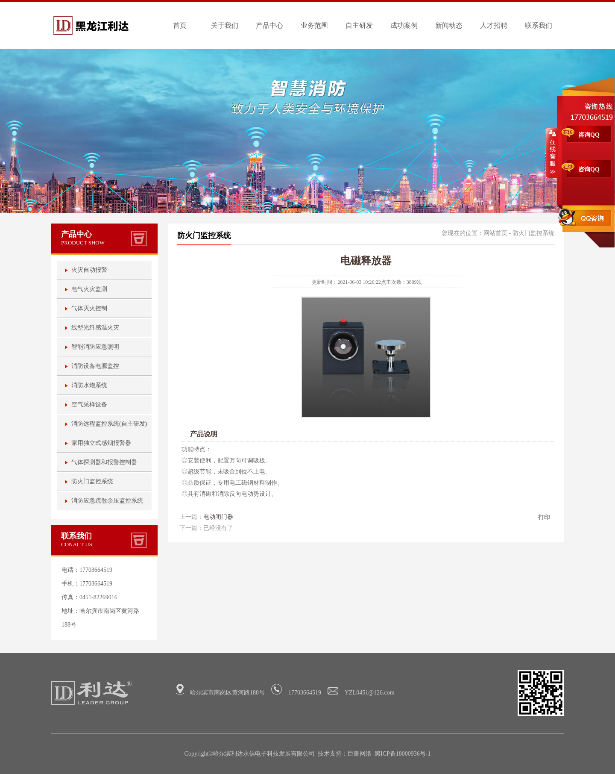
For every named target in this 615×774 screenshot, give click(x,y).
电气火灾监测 (89, 289)
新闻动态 (449, 25)
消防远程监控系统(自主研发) (109, 424)
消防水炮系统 (89, 385)
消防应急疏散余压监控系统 (107, 500)
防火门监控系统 (92, 481)
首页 (180, 25)
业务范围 (314, 25)
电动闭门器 (218, 517)
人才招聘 (493, 25)
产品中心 (269, 25)
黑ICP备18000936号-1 (402, 753)
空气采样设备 (89, 404)
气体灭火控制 (89, 308)
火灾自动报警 (89, 270)
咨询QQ (589, 135)
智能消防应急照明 (95, 347)
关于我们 (224, 25)
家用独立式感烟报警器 (101, 443)
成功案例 (404, 25)
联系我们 (538, 25)
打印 (544, 517)
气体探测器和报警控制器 (104, 462)
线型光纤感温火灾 (95, 327)
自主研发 (359, 25)
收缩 (552, 152)
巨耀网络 (360, 753)
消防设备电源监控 (95, 366)
